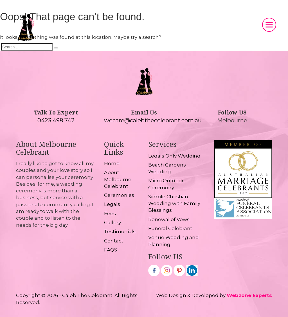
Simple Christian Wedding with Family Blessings (174, 203)
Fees (110, 213)
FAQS (110, 250)
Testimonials (120, 231)
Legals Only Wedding (174, 156)
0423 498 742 (56, 120)
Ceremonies (119, 195)
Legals (112, 204)
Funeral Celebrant (170, 228)
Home (112, 163)
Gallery (112, 222)
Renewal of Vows (169, 219)
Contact (113, 241)
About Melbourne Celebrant (117, 179)
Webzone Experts (249, 295)
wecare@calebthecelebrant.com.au (153, 120)
